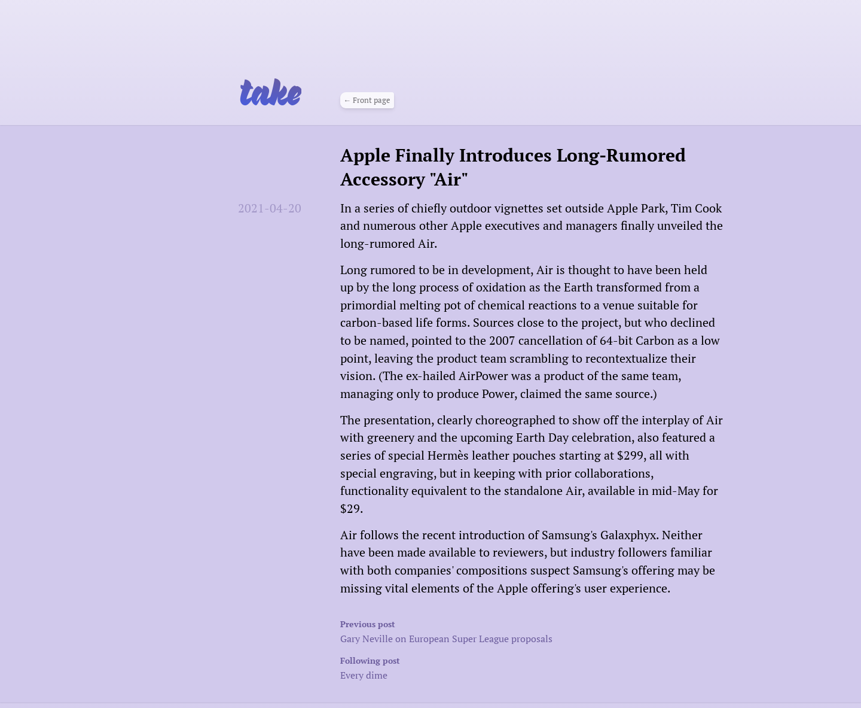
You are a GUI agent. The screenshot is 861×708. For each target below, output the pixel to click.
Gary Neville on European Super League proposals (493, 630)
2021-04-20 (269, 208)
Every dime (493, 667)
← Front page (366, 100)
